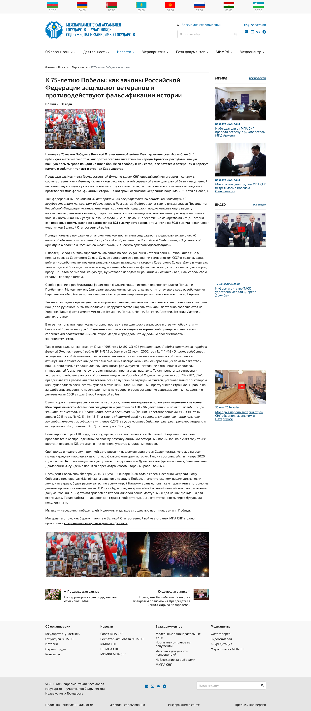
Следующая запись (174, 591)
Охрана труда (55, 649)
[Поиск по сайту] (208, 34)
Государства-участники (62, 633)
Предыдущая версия (250, 704)
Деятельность (96, 51)
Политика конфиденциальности (69, 704)
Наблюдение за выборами (175, 659)
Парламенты (79, 67)
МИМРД (224, 51)
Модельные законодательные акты (178, 635)
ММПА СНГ (108, 644)
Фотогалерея (221, 633)
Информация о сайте (184, 704)
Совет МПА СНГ (111, 633)
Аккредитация (221, 644)
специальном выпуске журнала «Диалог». (96, 523)
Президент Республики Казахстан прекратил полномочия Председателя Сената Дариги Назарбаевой (161, 600)
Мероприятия (155, 51)
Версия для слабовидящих (201, 24)
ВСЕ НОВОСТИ (257, 78)
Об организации (60, 51)
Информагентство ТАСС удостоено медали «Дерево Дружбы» (235, 291)
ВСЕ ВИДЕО (259, 204)
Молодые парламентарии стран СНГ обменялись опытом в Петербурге (239, 415)
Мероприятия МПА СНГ (228, 649)
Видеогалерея (221, 639)
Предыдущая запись (81, 591)
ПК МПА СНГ (109, 649)
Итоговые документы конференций (172, 652)
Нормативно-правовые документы (173, 644)
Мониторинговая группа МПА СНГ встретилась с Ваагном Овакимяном (240, 187)
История (51, 644)
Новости (125, 51)
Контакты (52, 654)
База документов (192, 51)
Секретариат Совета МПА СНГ (122, 639)
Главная (50, 67)
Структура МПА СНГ (60, 639)
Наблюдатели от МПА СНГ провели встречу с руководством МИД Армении (240, 131)
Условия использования (127, 704)
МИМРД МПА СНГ (113, 654)
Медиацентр (252, 51)
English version (255, 24)
